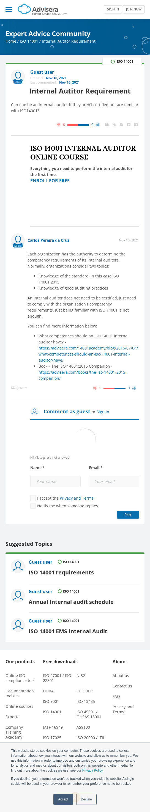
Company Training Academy (14, 730)
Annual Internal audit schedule (71, 600)
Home (11, 41)
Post (128, 514)
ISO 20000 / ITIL (91, 736)
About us (121, 674)
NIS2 (81, 674)
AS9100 (83, 725)
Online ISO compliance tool (20, 676)
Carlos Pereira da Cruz (48, 240)
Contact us (122, 684)
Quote (19, 388)
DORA (48, 689)
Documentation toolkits (20, 692)
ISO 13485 (86, 700)
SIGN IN (113, 9)
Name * (37, 467)
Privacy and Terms (77, 498)
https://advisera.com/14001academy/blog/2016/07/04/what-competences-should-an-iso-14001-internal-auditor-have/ (88, 354)
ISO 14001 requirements (61, 572)
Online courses (19, 705)
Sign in (103, 411)
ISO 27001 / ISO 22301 (57, 676)
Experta (13, 715)
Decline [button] (86, 799)
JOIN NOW (133, 9)
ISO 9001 (51, 700)
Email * (96, 467)
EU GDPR (85, 689)
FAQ (116, 695)
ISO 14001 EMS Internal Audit (68, 629)
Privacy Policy (92, 770)
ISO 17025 (52, 736)
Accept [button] (63, 799)
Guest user (41, 562)
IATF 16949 (53, 725)
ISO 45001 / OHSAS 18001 (89, 713)
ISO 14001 (29, 41)
